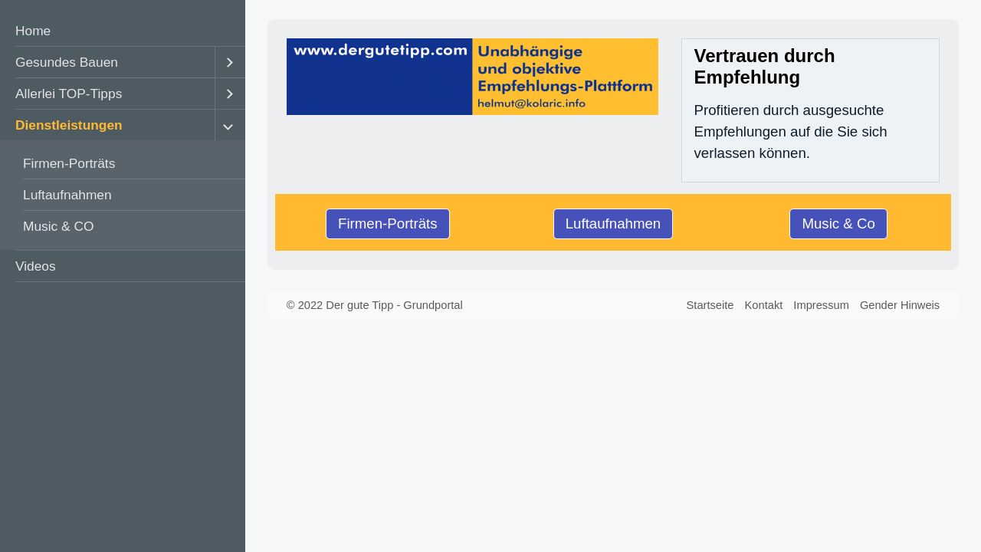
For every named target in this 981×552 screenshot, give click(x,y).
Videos (35, 266)
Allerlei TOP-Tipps (68, 93)
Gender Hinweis (900, 305)
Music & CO (58, 226)
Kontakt (764, 305)
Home (33, 30)
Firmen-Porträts (69, 163)
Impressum (820, 305)
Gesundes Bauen (66, 62)
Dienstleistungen (69, 125)
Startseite (710, 305)
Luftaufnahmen (67, 194)
